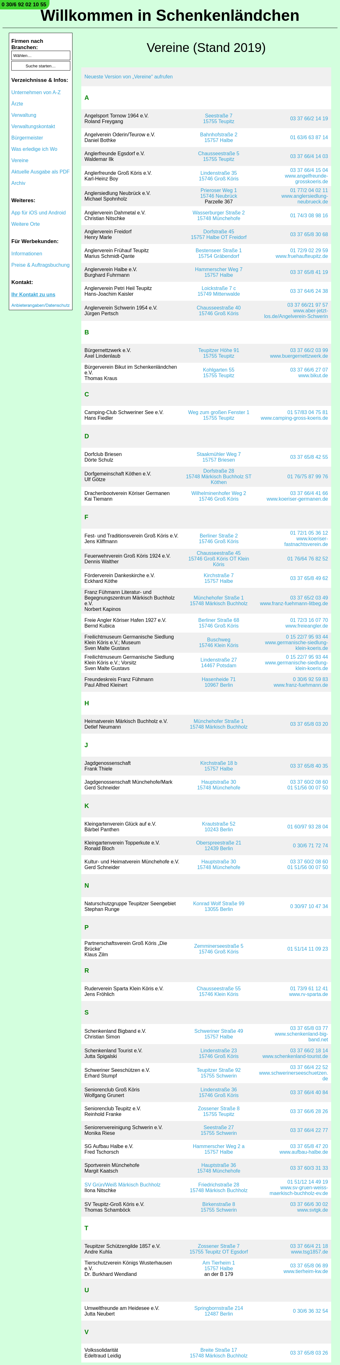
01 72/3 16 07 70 (309, 620)
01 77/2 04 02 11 (309, 190)
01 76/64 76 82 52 (307, 558)
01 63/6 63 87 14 (309, 137)
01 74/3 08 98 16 (309, 215)
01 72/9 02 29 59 (309, 250)
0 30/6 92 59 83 (310, 679)
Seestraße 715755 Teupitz (218, 118)
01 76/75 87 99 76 (307, 476)
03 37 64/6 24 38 (309, 291)
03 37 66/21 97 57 (307, 305)
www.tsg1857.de (309, 1251)
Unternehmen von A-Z (36, 92)
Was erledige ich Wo (34, 149)
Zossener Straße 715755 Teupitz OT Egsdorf (218, 1248)
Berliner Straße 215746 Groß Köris (219, 538)
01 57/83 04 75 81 (307, 412)
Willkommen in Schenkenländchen (170, 15)
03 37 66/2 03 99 (309, 350)
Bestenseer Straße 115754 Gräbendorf (219, 253)
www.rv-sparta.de (308, 994)
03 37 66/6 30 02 (309, 1204)
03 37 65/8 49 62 (309, 578)
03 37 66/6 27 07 (309, 370)
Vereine (19, 160)
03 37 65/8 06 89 (309, 1265)
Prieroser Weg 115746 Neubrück (218, 193)
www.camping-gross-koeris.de (294, 418)
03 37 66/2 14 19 (309, 118)
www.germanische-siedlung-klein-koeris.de (296, 645)
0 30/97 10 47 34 (309, 906)
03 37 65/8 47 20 (309, 1146)
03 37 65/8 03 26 (309, 1353)
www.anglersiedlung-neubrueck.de (304, 198)
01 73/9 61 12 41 (309, 988)
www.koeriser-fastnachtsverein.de (306, 541)
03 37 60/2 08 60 (309, 782)
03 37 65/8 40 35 (309, 766)
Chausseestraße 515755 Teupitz (218, 156)
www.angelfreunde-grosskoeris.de (306, 178)
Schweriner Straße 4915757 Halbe (218, 1033)
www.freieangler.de (306, 625)
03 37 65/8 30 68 (309, 234)
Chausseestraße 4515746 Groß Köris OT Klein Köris (218, 558)
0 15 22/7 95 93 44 (307, 637)
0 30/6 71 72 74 (310, 845)
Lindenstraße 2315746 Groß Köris (219, 1053)
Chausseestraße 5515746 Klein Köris (219, 991)
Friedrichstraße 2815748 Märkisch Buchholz (219, 1187)
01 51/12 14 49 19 (307, 1182)
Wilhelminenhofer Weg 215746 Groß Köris (218, 496)
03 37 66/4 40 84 (309, 1092)
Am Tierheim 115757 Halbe (219, 1265)
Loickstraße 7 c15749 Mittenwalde (219, 291)
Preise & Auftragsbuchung (40, 265)
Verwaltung (23, 115)
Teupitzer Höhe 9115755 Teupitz (218, 353)
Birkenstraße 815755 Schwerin (219, 1207)
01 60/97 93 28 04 (307, 826)
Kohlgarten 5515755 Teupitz (218, 372)
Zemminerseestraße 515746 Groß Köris (219, 948)
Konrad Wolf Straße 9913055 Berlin (218, 906)
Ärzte (17, 103)
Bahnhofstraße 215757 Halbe (218, 137)
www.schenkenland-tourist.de (295, 1056)
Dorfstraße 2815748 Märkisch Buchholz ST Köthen (218, 476)
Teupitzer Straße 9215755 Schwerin (219, 1072)
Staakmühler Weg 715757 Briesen (219, 457)
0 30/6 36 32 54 (310, 1311)
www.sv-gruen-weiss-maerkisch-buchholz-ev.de (298, 1190)
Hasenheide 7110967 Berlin (219, 682)
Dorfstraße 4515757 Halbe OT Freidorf (219, 234)
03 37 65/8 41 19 (309, 272)
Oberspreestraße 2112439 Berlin (218, 845)
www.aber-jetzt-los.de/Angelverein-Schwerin (296, 313)
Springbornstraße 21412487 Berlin (218, 1311)
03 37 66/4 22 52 (309, 1067)
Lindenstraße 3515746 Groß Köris (219, 175)
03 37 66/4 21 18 (309, 1246)
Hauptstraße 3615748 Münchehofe (218, 1168)
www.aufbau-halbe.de (303, 1152)
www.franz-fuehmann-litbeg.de (294, 603)
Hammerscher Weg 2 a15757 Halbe (219, 1149)
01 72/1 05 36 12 (309, 533)
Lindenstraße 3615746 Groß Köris (219, 1092)
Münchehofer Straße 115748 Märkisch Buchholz (219, 600)
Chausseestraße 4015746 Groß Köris (219, 310)
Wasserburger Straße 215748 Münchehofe (219, 215)
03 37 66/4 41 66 (309, 493)
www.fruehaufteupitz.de (302, 256)
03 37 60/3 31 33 (309, 1168)
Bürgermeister (27, 137)
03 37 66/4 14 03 (309, 156)
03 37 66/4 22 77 (309, 1130)
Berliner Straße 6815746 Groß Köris (218, 622)
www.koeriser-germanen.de (297, 499)
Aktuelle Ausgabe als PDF (40, 171)
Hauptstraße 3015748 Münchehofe (218, 784)
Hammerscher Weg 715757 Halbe (219, 272)
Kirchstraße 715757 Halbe (219, 578)
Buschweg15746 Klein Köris (218, 642)
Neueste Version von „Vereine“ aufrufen (128, 76)
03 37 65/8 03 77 (309, 1028)
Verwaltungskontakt (33, 126)
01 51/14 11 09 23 (307, 949)
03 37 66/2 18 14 (309, 1050)
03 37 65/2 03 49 (309, 597)
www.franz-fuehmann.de (301, 685)
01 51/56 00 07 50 (307, 787)
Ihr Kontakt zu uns (33, 294)
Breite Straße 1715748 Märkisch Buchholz (219, 1352)
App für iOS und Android (38, 212)
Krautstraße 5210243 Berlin (218, 826)
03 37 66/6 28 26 (309, 1111)
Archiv (18, 183)
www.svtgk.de (312, 1210)
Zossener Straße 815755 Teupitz (219, 1111)
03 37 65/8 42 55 (309, 457)
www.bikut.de (313, 375)
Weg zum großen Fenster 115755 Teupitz (218, 415)
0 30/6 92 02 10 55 (24, 5)
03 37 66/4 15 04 (309, 170)
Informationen (26, 253)
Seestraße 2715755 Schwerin (219, 1130)
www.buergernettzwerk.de (299, 356)
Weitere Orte (25, 224)
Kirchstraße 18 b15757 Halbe (218, 765)
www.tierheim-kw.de (306, 1271)
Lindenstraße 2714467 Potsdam (218, 662)
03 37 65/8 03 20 (309, 724)
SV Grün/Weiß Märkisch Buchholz (122, 1184)
